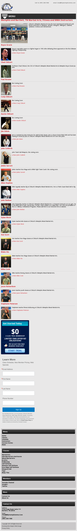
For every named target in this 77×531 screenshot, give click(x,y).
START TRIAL (15, 350)
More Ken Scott (18, 241)
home (4, 436)
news (4, 444)
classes (4, 437)
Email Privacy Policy (26, 420)
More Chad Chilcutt (19, 70)
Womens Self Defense (10, 465)
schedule (5, 439)
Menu (12, 16)
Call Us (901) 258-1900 (42, 2)
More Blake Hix (17, 258)
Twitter (4, 486)
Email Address (8, 369)
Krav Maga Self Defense (10, 467)
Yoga (3, 471)
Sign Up (18, 409)
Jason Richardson (8, 286)
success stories (7, 443)
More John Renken (19, 209)
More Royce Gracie (19, 53)
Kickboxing (6, 462)
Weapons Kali (6, 469)
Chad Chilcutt (6, 62)
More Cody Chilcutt (19, 103)
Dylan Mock (6, 217)
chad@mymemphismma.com (12, 515)
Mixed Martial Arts (8, 458)
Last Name (6, 389)
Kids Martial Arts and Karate (12, 456)
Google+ (5, 484)
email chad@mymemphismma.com (64, 2)
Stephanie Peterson (9, 304)
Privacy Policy (6, 528)
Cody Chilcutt (6, 97)
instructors (6, 441)
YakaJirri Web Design (15, 526)
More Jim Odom (18, 139)
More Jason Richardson (20, 293)
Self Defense (6, 463)
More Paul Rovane (18, 86)
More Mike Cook (18, 276)
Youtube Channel (8, 482)
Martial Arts (6, 455)
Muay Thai (5, 472)
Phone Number (8, 398)
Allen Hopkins (7, 183)
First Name (6, 379)
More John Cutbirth (19, 155)
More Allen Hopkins (19, 189)
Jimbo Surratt (7, 166)
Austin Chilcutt (7, 114)
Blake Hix (5, 252)
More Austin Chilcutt (19, 120)
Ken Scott (5, 235)
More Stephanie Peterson (21, 310)
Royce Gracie (6, 45)
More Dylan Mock (18, 224)
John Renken (6, 200)
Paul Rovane (6, 79)
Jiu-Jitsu (4, 460)
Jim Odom (5, 131)
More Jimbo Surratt (19, 172)
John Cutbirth (6, 148)
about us (5, 498)
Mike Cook (5, 269)
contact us (6, 496)
